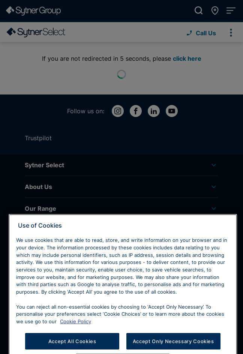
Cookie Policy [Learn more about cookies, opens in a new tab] (75, 336)
